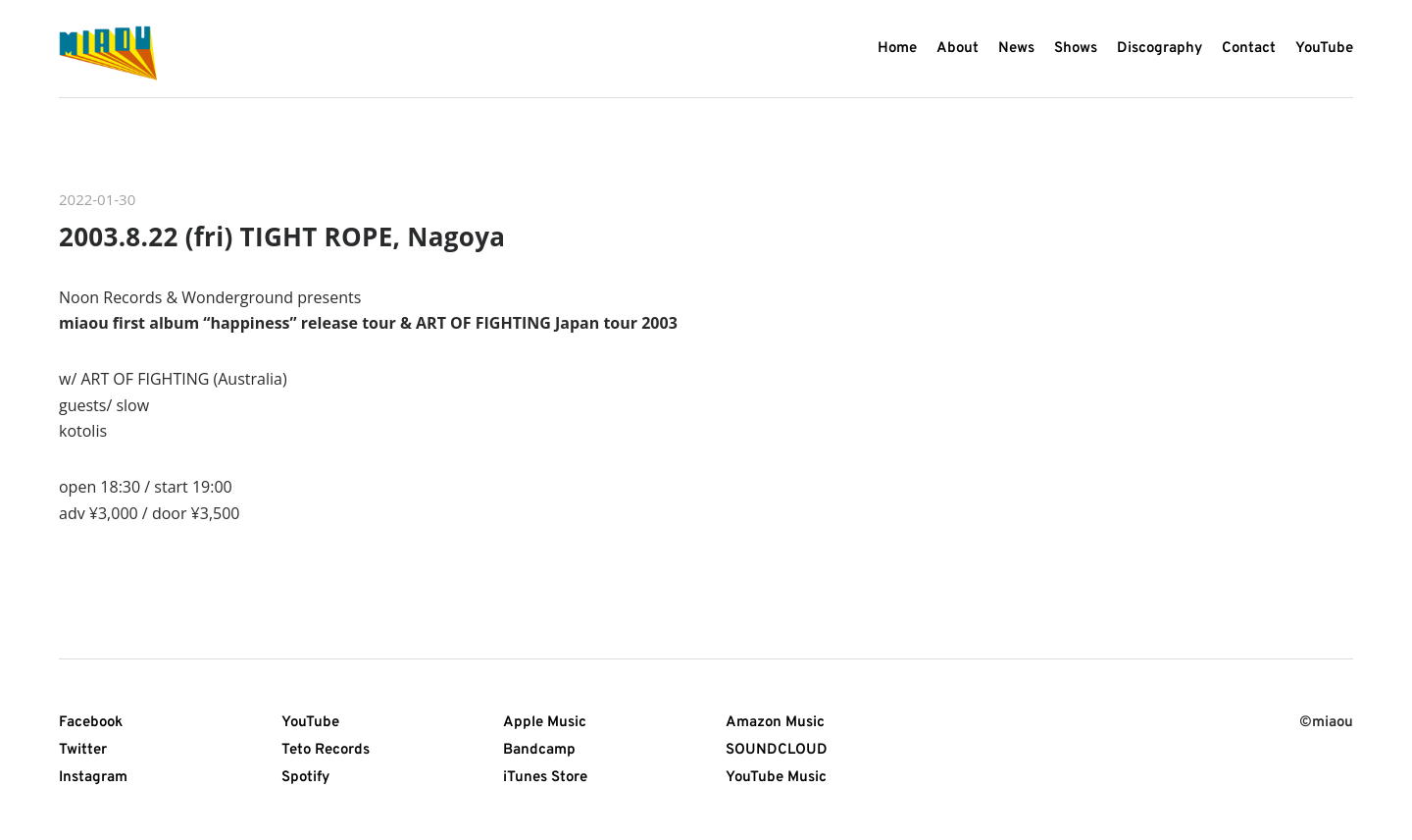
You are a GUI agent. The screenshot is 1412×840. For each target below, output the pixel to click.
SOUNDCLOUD (777, 750)
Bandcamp (539, 750)
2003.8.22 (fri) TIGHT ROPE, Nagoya (282, 236)
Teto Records (325, 750)
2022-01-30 (97, 199)
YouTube (310, 722)
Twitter (83, 750)
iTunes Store (545, 777)
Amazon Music (775, 722)
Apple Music (544, 722)
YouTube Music (776, 777)
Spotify (305, 777)
